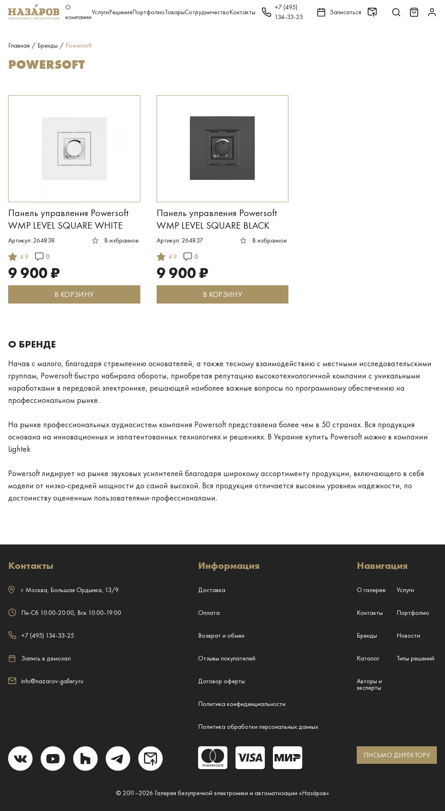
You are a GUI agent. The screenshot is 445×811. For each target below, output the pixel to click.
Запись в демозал (39, 658)
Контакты (242, 12)
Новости (408, 635)
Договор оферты (221, 681)
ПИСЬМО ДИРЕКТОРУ (397, 755)
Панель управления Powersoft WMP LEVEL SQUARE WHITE (68, 219)
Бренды (367, 635)
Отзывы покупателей (226, 658)
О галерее (371, 590)
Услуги (100, 12)
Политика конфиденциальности (242, 704)
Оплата (209, 612)
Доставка (211, 590)
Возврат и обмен (221, 635)
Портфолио (148, 12)
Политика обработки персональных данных (258, 726)
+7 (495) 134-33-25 (41, 635)
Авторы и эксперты (369, 684)
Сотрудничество (207, 12)
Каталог (368, 658)
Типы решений (415, 658)
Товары (175, 12)
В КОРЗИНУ (74, 294)
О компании (78, 12)
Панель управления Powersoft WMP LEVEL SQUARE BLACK (217, 219)
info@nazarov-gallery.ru (45, 681)
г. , (63, 590)
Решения (120, 12)
